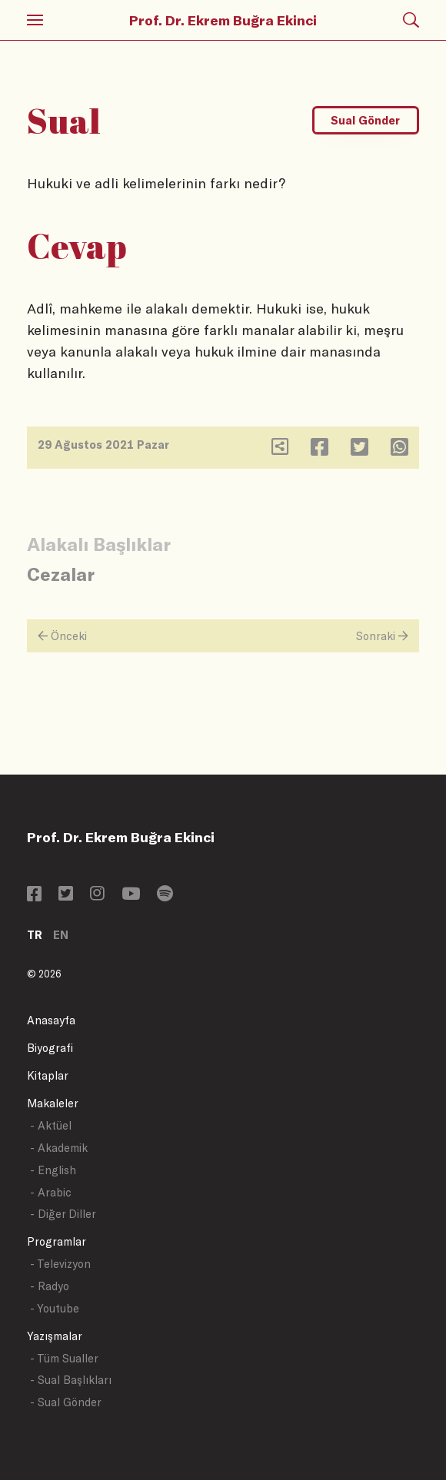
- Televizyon (60, 1263)
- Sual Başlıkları (71, 1379)
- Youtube (54, 1308)
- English (53, 1169)
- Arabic (51, 1192)
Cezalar (61, 573)
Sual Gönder (365, 120)
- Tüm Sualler (64, 1358)
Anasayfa (51, 1020)
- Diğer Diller (63, 1213)
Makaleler (52, 1103)
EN (60, 934)
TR (34, 934)
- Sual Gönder (66, 1402)
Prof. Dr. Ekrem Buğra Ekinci (223, 20)
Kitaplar (47, 1075)
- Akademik (59, 1147)
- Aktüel (51, 1125)
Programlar (56, 1241)
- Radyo (49, 1286)
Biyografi (50, 1047)
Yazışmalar (54, 1335)
